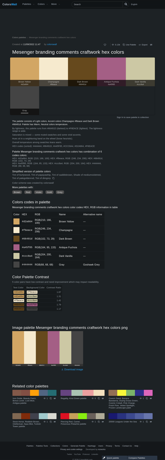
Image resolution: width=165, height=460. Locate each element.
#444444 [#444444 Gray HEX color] (16, 262)
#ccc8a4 (27, 256)
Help (136, 446)
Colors (9, 4)
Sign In (120, 117)
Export (143, 45)
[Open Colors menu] (47, 4)
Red (28, 192)
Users (100, 446)
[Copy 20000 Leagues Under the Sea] (147, 422)
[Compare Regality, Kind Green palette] (102, 398)
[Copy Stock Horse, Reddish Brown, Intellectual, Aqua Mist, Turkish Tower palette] (50, 422)
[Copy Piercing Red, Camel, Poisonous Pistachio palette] (98, 422)
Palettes (27, 4)
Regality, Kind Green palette (74, 398)
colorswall (52, 44)
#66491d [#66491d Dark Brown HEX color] (16, 236)
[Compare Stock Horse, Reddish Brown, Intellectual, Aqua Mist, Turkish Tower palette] (54, 422)
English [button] (134, 4)
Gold (49, 192)
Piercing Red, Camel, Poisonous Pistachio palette (73, 423)
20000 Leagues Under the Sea (123, 422)
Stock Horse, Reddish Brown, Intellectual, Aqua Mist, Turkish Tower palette (27, 424)
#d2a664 (27, 221)
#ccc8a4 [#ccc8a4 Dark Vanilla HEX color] (16, 254)
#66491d (27, 238)
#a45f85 (27, 247)
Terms (117, 446)
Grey (60, 192)
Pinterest (86, 454)
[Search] (100, 4)
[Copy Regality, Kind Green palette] (98, 398)
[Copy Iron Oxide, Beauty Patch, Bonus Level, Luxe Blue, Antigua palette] (50, 398)
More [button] (54, 4)
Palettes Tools (42, 446)
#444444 (27, 264)
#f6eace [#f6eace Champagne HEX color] (16, 228)
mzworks (102, 449)
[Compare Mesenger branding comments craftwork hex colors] (151, 45)
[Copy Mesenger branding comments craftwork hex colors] (53, 178)
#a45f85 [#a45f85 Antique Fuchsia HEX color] (16, 245)
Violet (39, 192)
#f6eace (27, 230)
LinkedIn (94, 454)
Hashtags (92, 446)
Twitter (69, 454)
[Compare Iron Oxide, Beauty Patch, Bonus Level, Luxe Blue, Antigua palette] (54, 398)
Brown (17, 192)
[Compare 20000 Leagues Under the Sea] (150, 422)
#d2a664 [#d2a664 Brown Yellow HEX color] (16, 219)
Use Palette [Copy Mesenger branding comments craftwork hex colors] (129, 45)
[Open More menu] (34, 4)
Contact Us (127, 446)
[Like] (105, 44)
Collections (55, 446)
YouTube (77, 454)
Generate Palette (78, 446)
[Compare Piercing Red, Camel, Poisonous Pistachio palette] (102, 422)
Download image (72, 369)
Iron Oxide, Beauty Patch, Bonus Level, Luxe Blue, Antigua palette (24, 400)
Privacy (109, 446)
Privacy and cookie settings (71, 449)
